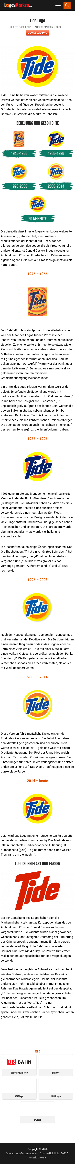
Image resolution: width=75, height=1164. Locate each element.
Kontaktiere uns (37, 1157)
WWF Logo (19, 1096)
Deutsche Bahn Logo (19, 1072)
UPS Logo (37, 1119)
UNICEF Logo (56, 1096)
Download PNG (37, 33)
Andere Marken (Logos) (48, 27)
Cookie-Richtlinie (49, 1153)
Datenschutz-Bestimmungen (21, 1153)
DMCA (64, 1153)
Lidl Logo (55, 1072)
